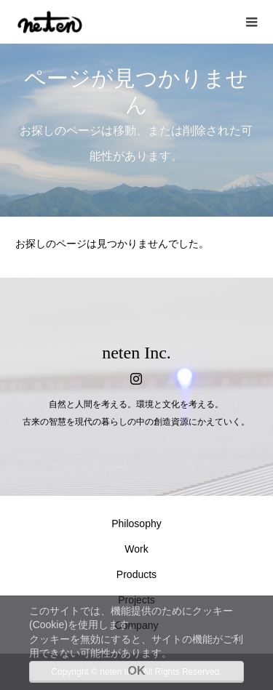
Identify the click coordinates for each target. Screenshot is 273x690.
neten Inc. (136, 352)
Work (136, 549)
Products (136, 574)
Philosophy (136, 523)
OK (137, 671)
